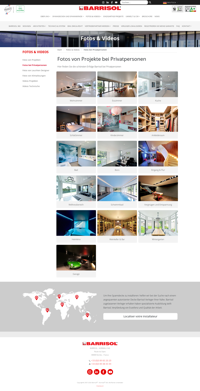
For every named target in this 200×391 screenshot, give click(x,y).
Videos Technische (31, 86)
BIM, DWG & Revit (75, 26)
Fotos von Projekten (31, 60)
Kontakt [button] (186, 26)
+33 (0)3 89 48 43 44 (101, 363)
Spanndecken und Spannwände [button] (67, 16)
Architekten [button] (39, 26)
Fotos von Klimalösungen (34, 75)
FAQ (178, 26)
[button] (170, 2)
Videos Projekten (30, 81)
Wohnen (27, 26)
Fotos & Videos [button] (93, 16)
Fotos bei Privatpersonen (34, 65)
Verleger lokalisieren (131, 26)
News (157, 16)
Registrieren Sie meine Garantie (159, 26)
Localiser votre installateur (140, 316)
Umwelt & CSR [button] (132, 16)
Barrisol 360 (14, 26)
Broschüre (147, 16)
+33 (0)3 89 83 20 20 (101, 360)
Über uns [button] (44, 16)
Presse (116, 26)
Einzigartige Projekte (113, 16)
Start (59, 49)
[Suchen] (149, 2)
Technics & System (56, 26)
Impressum (100, 386)
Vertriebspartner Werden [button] (97, 26)
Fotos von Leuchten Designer (35, 70)
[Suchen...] (134, 2)
